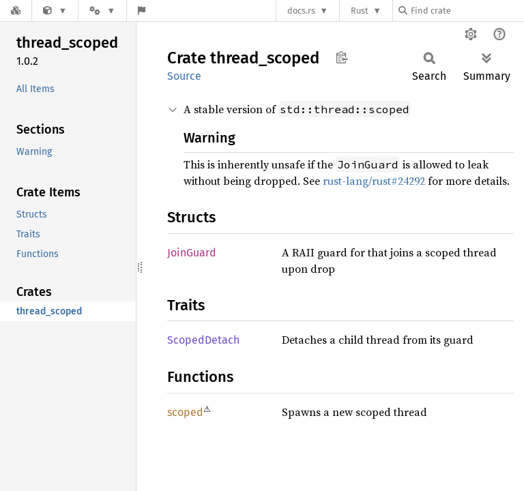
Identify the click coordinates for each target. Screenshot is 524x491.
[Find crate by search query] (466, 10)
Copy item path (341, 57)
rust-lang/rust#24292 (374, 180)
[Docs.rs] (15, 10)
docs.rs (301, 10)
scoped (185, 412)
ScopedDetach (203, 339)
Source (184, 76)
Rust (359, 10)
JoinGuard (191, 252)
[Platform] (102, 10)
